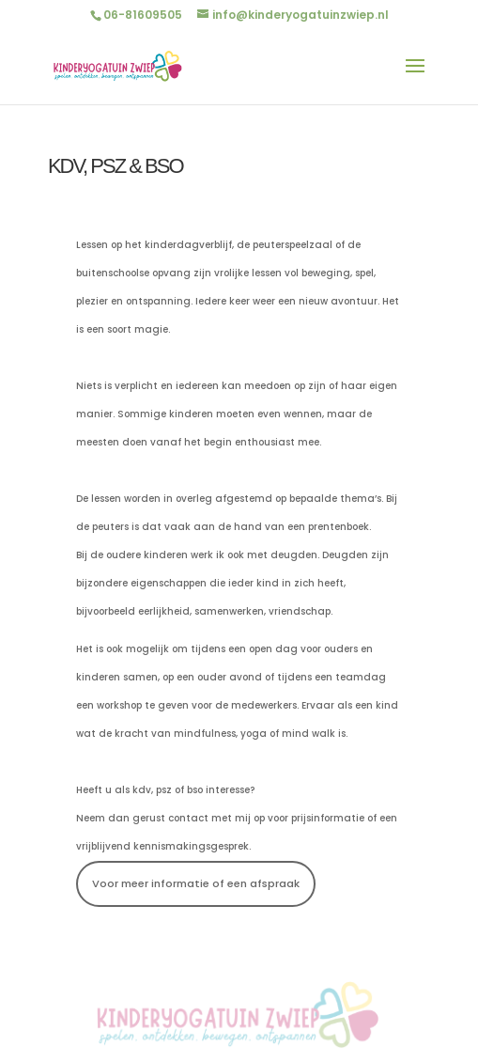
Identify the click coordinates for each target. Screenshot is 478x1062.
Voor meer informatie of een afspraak (196, 883)
